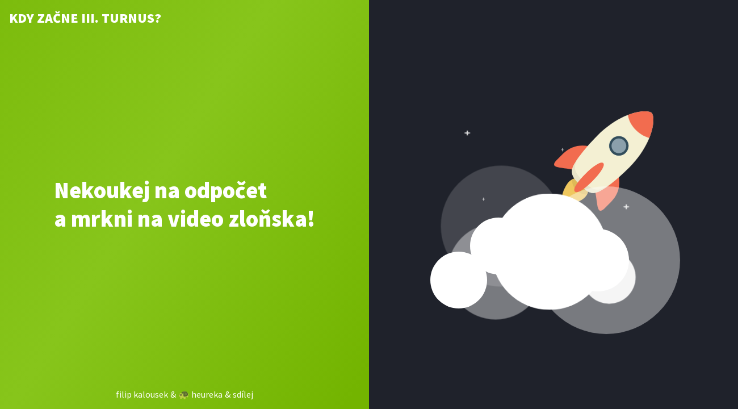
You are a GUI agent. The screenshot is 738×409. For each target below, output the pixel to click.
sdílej (243, 394)
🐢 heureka (200, 394)
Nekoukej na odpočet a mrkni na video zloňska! (184, 204)
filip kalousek (142, 394)
